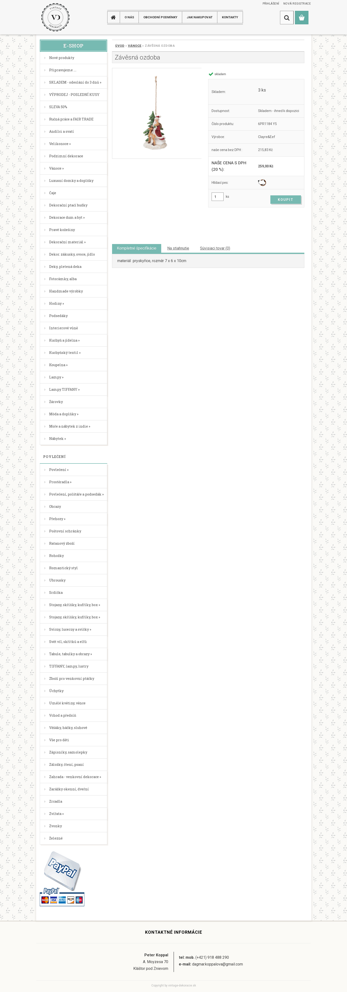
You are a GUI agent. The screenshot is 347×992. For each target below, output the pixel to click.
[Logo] (55, 17)
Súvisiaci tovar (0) (215, 248)
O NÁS (129, 17)
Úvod (119, 45)
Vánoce (134, 45)
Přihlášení (271, 3)
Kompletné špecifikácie (136, 248)
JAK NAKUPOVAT (200, 17)
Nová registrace (297, 3)
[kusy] (218, 196)
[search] (286, 17)
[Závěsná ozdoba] (156, 113)
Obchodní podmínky (160, 17)
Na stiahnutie (178, 248)
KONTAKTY (230, 17)
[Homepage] (115, 17)
